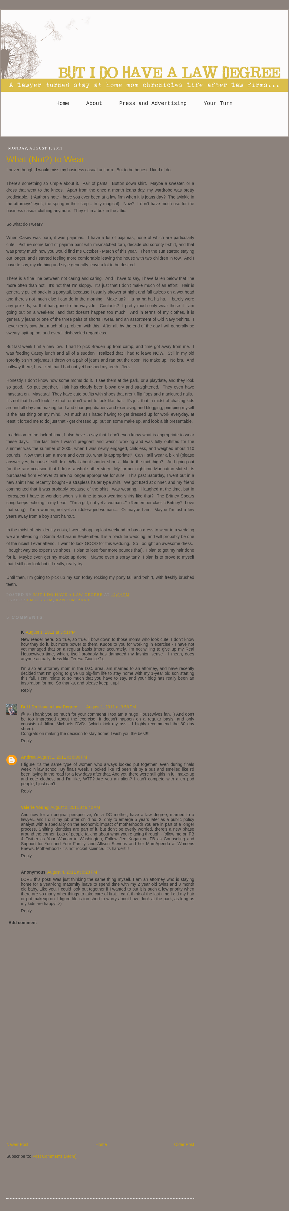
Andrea (28, 757)
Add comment (22, 922)
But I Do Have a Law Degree (49, 706)
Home (62, 103)
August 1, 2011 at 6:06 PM (62, 757)
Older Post (184, 1144)
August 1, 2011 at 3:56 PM (111, 706)
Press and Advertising (153, 103)
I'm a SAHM (40, 600)
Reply (26, 690)
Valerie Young (35, 807)
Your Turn (218, 103)
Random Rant (73, 600)
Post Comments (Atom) (54, 1156)
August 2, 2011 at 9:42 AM (75, 807)
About (94, 103)
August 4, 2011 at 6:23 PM (72, 872)
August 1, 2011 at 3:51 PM (50, 632)
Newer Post (17, 1144)
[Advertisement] (51, 1099)
